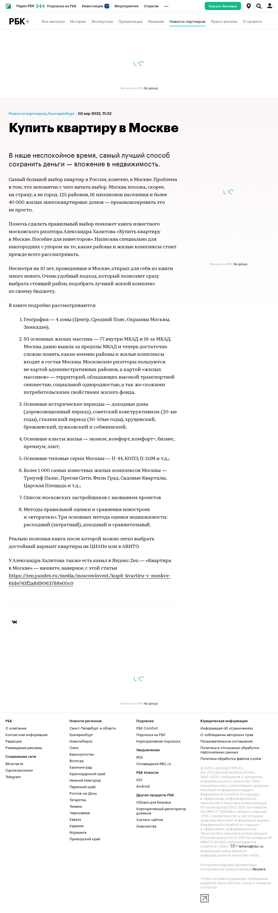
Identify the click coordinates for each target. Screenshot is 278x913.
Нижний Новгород (85, 779)
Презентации (130, 21)
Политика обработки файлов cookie (230, 758)
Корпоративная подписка (158, 740)
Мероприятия (126, 6)
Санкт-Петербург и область (93, 727)
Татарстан (78, 799)
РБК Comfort (147, 727)
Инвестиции (95, 6)
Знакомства (146, 825)
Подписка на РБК (62, 6)
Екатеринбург (61, 113)
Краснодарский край (87, 773)
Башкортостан (82, 753)
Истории (78, 21)
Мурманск (78, 832)
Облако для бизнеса (153, 801)
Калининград (81, 766)
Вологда (77, 760)
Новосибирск (81, 740)
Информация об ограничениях (226, 727)
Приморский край (85, 838)
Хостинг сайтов (149, 819)
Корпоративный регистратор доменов (161, 810)
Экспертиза (102, 21)
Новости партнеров (187, 21)
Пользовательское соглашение (226, 740)
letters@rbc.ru (251, 845)
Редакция (13, 740)
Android (143, 785)
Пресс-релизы (224, 21)
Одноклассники (19, 769)
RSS (139, 756)
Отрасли (151, 6)
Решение (156, 21)
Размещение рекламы (23, 747)
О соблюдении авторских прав (226, 734)
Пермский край (83, 786)
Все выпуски (53, 21)
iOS (139, 779)
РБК (17, 21)
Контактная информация (26, 734)
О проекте (252, 21)
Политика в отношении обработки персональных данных (229, 749)
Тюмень (76, 806)
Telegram (13, 776)
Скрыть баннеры (223, 6)
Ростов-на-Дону (83, 792)
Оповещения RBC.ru (153, 763)
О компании (16, 727)
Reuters (259, 868)
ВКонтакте (14, 763)
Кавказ (75, 819)
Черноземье (80, 812)
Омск (74, 747)
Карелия (77, 825)
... (166, 5)
